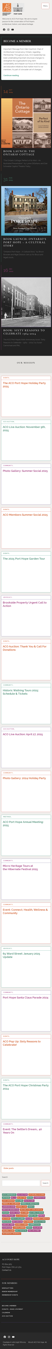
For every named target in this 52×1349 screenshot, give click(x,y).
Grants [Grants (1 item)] (31, 1206)
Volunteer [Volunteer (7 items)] (37, 1227)
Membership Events (10, 1295)
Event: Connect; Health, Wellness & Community (25, 911)
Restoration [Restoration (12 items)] (17, 1221)
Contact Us (6, 1270)
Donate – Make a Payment (12, 1309)
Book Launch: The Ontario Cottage (19, 153)
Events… (6, 378)
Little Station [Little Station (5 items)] (21, 1215)
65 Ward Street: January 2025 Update (21, 955)
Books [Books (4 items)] (30, 1197)
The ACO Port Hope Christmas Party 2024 (26, 1087)
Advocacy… (7, 597)
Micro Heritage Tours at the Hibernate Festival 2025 (20, 867)
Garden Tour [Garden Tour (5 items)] (22, 1206)
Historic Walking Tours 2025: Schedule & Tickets (21, 692)
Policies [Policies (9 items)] (29, 1218)
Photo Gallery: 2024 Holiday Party (24, 778)
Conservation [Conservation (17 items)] (39, 1197)
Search (45, 1183)
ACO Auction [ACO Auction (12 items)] (22, 1194)
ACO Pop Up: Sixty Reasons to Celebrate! (22, 1043)
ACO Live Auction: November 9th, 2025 (24, 428)
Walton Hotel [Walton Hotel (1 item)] (21, 1230)
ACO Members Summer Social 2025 (25, 514)
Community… (8, 465)
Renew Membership (9, 1291)
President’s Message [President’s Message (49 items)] (41, 1218)
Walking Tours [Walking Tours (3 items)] (8, 1230)
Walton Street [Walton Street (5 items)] (34, 1230)
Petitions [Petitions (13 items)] (6, 1218)
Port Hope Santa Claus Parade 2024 (25, 997)
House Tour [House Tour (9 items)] (14, 1212)
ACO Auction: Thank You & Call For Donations (24, 648)
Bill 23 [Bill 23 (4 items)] (13, 1197)
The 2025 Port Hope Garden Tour (24, 558)
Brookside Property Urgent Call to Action (25, 604)
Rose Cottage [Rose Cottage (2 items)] (39, 1221)
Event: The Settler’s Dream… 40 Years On (22, 1131)
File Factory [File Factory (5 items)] (29, 1200)
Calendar (6, 1312)
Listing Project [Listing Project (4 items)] (9, 1215)
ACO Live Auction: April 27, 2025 (23, 734)
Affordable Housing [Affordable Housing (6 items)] (36, 1194)
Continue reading (15, 75)
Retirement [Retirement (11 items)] (28, 1221)
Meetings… (7, 817)
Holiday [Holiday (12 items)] (5, 1212)
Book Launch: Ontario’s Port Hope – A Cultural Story (24, 242)
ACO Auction (7, 1316)
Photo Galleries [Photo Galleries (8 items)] (18, 1218)
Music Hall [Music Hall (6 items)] (33, 1215)
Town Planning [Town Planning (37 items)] (19, 1227)
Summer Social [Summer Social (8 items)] (34, 1224)
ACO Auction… (9, 421)
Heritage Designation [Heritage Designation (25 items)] (11, 1209)
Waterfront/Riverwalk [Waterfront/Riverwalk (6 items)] (12, 1233)
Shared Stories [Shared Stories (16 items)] (21, 1224)
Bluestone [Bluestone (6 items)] (22, 1197)
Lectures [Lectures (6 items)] (24, 1212)
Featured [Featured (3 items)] (19, 1200)
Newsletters (7, 1288)
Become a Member (17, 41)
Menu (45, 6)
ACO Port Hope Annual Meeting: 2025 (23, 823)
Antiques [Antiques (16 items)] (6, 1197)
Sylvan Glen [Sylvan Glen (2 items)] (7, 1227)
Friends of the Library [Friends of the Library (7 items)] (11, 1203)
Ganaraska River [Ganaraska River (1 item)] (9, 1206)
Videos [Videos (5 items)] (29, 1227)
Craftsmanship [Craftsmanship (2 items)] (8, 1200)
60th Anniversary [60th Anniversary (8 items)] (9, 1194)
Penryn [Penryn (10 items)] (41, 1215)
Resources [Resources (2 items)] (7, 1221)
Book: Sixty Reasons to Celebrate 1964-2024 (24, 332)
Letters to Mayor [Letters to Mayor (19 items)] (36, 1212)
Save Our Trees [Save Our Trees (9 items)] (8, 1224)
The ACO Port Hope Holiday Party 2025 (24, 384)
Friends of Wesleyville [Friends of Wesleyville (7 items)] (30, 1203)
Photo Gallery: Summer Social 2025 (25, 470)
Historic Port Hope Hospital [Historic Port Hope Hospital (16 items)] (31, 1209)
